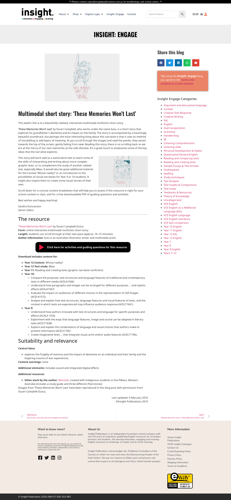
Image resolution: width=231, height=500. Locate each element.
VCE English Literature (177, 219)
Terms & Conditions (177, 466)
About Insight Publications (174, 439)
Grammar (169, 131)
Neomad (63, 380)
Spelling (168, 173)
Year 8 (167, 245)
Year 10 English (173, 226)
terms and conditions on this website (178, 82)
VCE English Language (177, 215)
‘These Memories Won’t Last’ (35, 226)
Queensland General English (181, 154)
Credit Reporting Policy (179, 451)
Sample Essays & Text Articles (181, 166)
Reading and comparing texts (181, 158)
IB (165, 139)
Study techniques (174, 177)
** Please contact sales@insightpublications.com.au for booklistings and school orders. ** (115, 1)
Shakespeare (171, 169)
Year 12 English (173, 238)
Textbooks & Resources (178, 192)
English (168, 124)
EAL (166, 120)
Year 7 (167, 241)
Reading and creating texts (180, 162)
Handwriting (171, 135)
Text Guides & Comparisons (180, 185)
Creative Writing (173, 116)
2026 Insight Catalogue (179, 444)
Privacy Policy (174, 455)
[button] (64, 14)
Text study (170, 188)
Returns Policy (174, 458)
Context (168, 109)
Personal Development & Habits (183, 150)
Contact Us (173, 447)
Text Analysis (171, 181)
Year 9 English (172, 249)
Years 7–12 (170, 253)
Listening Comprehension (179, 143)
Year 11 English (173, 230)
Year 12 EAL (170, 234)
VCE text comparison (176, 222)
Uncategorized (172, 200)
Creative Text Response (177, 113)
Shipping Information (177, 462)
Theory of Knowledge (176, 196)
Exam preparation (174, 128)
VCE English (171, 204)
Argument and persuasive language (185, 105)
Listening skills (172, 147)
